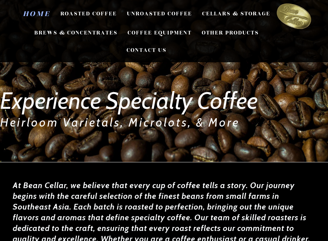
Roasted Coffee (88, 13)
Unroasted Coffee (159, 13)
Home (36, 14)
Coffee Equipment (160, 32)
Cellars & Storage (236, 13)
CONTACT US (147, 50)
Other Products (230, 32)
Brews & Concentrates (76, 32)
